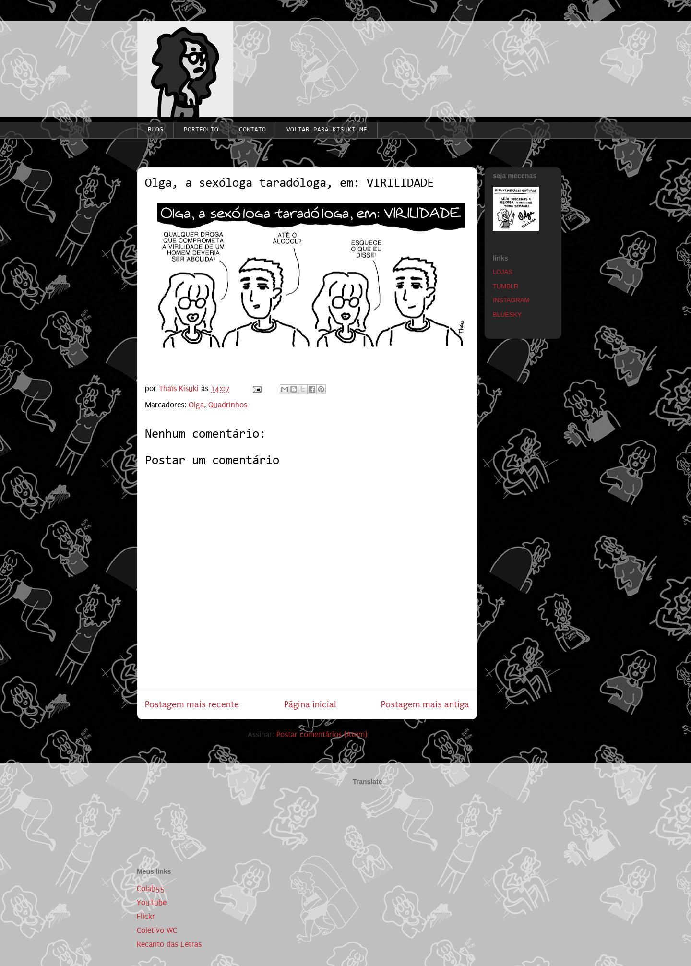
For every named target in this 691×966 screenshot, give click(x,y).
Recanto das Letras (169, 944)
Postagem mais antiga (425, 704)
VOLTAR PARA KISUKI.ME (326, 130)
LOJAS (502, 271)
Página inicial (310, 704)
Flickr (146, 916)
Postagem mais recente (192, 704)
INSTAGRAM (511, 300)
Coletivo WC (157, 930)
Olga (196, 404)
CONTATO (252, 130)
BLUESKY (507, 314)
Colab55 (151, 888)
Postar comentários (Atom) (321, 734)
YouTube (152, 902)
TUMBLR (505, 286)
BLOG (155, 130)
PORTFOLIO (201, 130)
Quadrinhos (227, 404)
